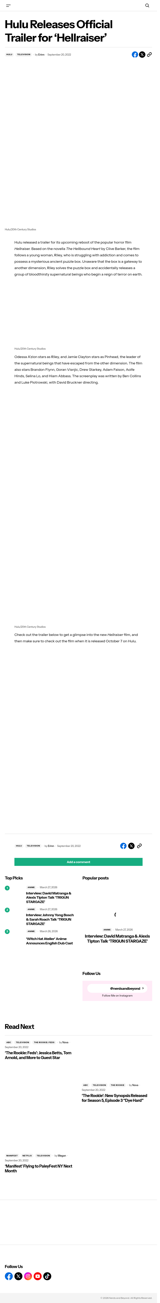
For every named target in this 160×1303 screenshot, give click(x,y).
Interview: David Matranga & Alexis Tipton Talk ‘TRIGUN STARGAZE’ (48, 897)
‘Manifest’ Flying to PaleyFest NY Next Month (38, 1168)
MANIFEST (12, 1155)
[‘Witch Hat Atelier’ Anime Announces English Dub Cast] (14, 938)
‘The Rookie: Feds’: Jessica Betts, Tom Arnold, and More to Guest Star (38, 1055)
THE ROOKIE (117, 1085)
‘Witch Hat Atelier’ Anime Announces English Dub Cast (49, 941)
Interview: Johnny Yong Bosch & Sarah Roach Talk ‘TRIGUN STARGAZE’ (50, 919)
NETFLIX (27, 1155)
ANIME (31, 887)
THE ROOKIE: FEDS (44, 1042)
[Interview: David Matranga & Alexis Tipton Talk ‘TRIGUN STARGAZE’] (14, 895)
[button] (8, 5)
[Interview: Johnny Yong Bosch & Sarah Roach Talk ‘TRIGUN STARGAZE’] (14, 917)
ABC (8, 1042)
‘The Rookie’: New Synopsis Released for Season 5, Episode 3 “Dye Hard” (114, 1098)
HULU (9, 54)
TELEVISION (23, 54)
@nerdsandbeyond (124, 988)
